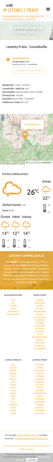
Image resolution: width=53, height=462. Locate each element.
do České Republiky (39, 337)
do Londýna (39, 364)
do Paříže (40, 373)
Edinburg (13, 373)
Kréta (13, 376)
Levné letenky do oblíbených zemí (14, 445)
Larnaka (13, 367)
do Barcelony (39, 370)
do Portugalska (40, 311)
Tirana (13, 390)
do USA (40, 334)
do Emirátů (39, 342)
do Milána (40, 404)
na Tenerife (39, 379)
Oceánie (13, 305)
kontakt (18, 438)
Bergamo (13, 379)
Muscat (13, 410)
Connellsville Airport (20, 58)
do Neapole (39, 382)
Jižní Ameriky (13, 311)
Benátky (13, 370)
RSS (21, 449)
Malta (13, 396)
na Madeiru (39, 390)
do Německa (40, 320)
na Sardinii (40, 407)
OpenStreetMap (34, 162)
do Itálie (39, 305)
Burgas (13, 384)
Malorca (13, 387)
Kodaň (13, 407)
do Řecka (39, 314)
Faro (13, 364)
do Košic (39, 387)
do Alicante (39, 399)
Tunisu (13, 413)
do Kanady (40, 340)
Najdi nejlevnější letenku (28, 70)
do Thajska (39, 331)
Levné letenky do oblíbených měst (38, 445)
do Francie (40, 308)
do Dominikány (40, 348)
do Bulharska (40, 325)
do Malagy (40, 376)
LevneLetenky (27, 435)
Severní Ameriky (13, 314)
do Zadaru (40, 384)
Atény (13, 382)
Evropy (13, 308)
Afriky (13, 300)
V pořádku (32, 460)
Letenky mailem (28, 449)
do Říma (39, 367)
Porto (13, 402)
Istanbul (13, 393)
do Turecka (39, 328)
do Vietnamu (40, 345)
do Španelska (40, 303)
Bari (13, 399)
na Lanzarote (39, 402)
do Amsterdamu (39, 393)
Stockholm (13, 404)
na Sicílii (40, 396)
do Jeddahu (39, 410)
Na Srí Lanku (40, 413)
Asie (13, 303)
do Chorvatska (40, 317)
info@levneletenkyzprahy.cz (35, 438)
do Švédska (39, 323)
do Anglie (40, 300)
